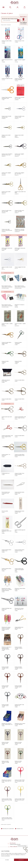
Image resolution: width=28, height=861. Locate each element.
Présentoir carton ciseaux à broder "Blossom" (20, 724)
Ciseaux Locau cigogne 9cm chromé (19, 154)
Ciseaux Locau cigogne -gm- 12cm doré (20, 173)
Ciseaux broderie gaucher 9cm (20, 530)
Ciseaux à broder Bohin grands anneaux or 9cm (19, 455)
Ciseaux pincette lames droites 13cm (19, 493)
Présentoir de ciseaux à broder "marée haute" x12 (7, 724)
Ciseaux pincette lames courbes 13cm (19, 511)
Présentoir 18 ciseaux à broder (19, 305)
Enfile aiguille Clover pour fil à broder (7, 249)
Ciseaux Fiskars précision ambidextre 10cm (7, 98)
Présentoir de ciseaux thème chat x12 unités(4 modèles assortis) (7, 589)
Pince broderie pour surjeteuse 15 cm (6, 493)
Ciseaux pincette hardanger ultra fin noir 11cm (6, 531)
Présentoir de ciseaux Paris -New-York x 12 (19, 609)
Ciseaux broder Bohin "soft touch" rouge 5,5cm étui (20, 417)
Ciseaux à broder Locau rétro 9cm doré (6, 211)
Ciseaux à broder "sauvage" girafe (18, 686)
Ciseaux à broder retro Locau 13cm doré (19, 211)
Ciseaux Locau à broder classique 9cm (6, 117)
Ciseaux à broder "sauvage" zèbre (5, 667)
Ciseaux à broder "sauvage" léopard (18, 647)
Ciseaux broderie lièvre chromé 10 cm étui (19, 550)
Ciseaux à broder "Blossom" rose (18, 743)
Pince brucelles (5, 511)
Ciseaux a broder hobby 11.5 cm (6, 41)
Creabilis (20, 858)
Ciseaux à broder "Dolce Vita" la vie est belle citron (7, 818)
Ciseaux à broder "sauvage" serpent (18, 667)
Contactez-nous (19, 828)
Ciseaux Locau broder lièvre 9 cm (6, 192)
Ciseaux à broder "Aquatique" (18, 343)
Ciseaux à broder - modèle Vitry (20, 324)
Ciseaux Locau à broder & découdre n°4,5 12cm (7, 154)
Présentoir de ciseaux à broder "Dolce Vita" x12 (6, 780)
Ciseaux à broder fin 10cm (7, 78)
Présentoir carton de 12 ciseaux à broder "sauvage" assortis (6, 648)
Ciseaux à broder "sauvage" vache (5, 705)
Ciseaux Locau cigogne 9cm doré (6, 173)
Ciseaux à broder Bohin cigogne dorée (6, 343)
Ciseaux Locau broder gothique (6, 136)
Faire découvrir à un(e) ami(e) (8, 828)
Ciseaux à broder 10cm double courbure (19, 474)
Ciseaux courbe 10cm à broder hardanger (19, 79)
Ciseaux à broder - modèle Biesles (7, 324)
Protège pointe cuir (6, 473)
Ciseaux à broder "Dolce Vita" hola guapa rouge (20, 780)
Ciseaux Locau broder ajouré (19, 136)
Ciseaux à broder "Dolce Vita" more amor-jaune (20, 799)
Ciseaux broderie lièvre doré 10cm (6, 569)
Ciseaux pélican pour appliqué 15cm (19, 628)
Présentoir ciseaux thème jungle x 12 (20, 589)
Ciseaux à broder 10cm (19, 40)
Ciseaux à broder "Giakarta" (5, 362)
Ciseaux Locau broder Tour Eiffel (20, 192)
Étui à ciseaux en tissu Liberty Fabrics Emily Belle (7, 286)
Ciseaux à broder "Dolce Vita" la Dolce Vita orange (7, 799)
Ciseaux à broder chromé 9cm (7, 267)
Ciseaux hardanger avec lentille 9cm (7, 609)
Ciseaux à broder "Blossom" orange (5, 762)
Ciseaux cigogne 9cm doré (20, 267)
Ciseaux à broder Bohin (19, 380)
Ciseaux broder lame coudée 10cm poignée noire (19, 569)
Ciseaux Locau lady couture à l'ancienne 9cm (7, 230)
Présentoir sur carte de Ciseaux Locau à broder (19, 230)
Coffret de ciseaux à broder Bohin (6, 380)
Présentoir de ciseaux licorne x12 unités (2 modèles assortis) (6, 628)
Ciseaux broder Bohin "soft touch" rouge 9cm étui (7, 436)
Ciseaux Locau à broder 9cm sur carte (19, 98)
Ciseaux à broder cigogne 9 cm (20, 60)
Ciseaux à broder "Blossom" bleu (5, 743)
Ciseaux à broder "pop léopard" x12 (19, 705)
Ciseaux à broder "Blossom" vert (18, 762)
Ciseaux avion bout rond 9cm (7, 417)
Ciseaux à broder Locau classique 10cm (19, 117)
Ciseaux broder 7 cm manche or (6, 455)
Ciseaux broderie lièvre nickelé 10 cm (6, 550)
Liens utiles (14, 853)
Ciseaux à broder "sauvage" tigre (5, 686)
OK (19, 20)
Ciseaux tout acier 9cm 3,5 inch (7, 60)
